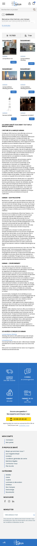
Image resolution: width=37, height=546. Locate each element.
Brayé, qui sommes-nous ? (15, 451)
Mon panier (10, 442)
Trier (28, 35)
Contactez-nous (11, 463)
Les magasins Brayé (12, 454)
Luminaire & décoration (14, 482)
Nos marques (10, 487)
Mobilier (8, 475)
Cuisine (8, 480)
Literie (8, 477)
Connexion (9, 440)
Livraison (9, 456)
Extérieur (9, 485)
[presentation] (20, 528)
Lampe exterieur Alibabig (9, 334)
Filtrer (11, 35)
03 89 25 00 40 (18, 419)
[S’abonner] (34, 514)
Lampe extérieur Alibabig (25, 59)
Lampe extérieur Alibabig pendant (7, 87)
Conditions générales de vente (16, 459)
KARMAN (4, 56)
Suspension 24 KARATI (27, 115)
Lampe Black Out (7, 58)
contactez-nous (24, 425)
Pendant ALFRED (7, 115)
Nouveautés (10, 492)
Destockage (10, 490)
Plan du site (10, 466)
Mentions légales (11, 461)
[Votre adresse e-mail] (17, 514)
